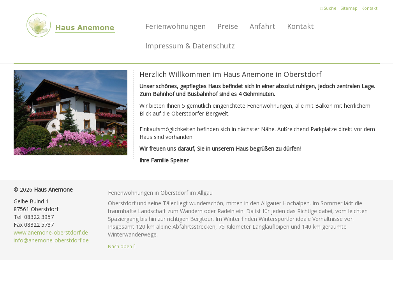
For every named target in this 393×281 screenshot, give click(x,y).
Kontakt (369, 8)
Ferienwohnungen (175, 26)
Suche (328, 8)
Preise (227, 26)
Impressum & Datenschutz (190, 45)
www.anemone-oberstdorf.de (51, 232)
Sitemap (349, 8)
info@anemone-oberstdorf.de (51, 240)
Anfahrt (262, 26)
